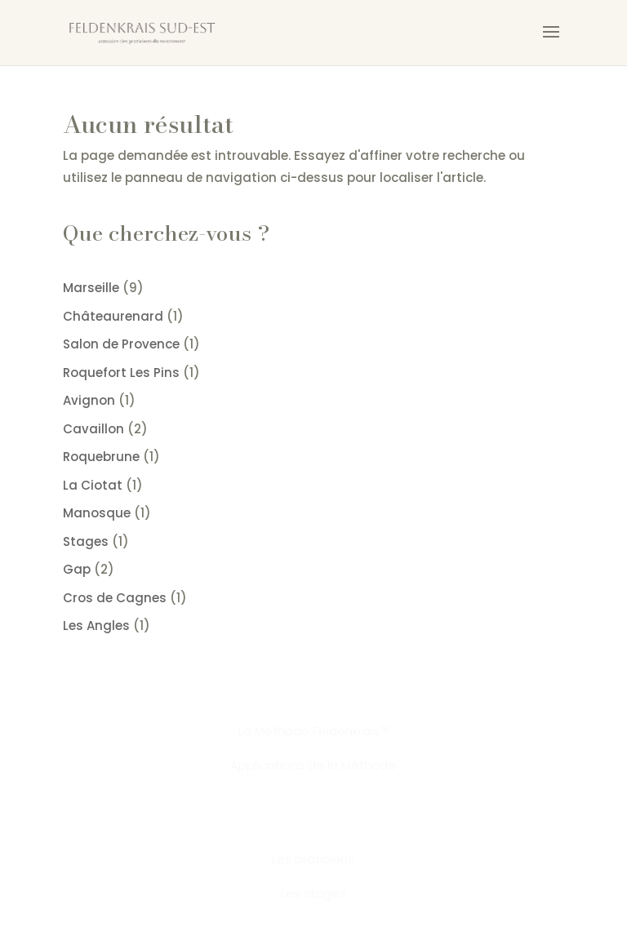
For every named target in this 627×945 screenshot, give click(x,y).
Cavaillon (93, 428)
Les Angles (96, 625)
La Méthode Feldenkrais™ (313, 730)
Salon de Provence (121, 344)
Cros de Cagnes (115, 597)
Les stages (313, 893)
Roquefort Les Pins (121, 372)
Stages (86, 541)
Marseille (91, 287)
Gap (77, 569)
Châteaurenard (113, 316)
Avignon (89, 400)
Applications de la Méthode (313, 765)
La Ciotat (92, 485)
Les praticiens (313, 858)
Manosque (97, 512)
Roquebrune (101, 456)
